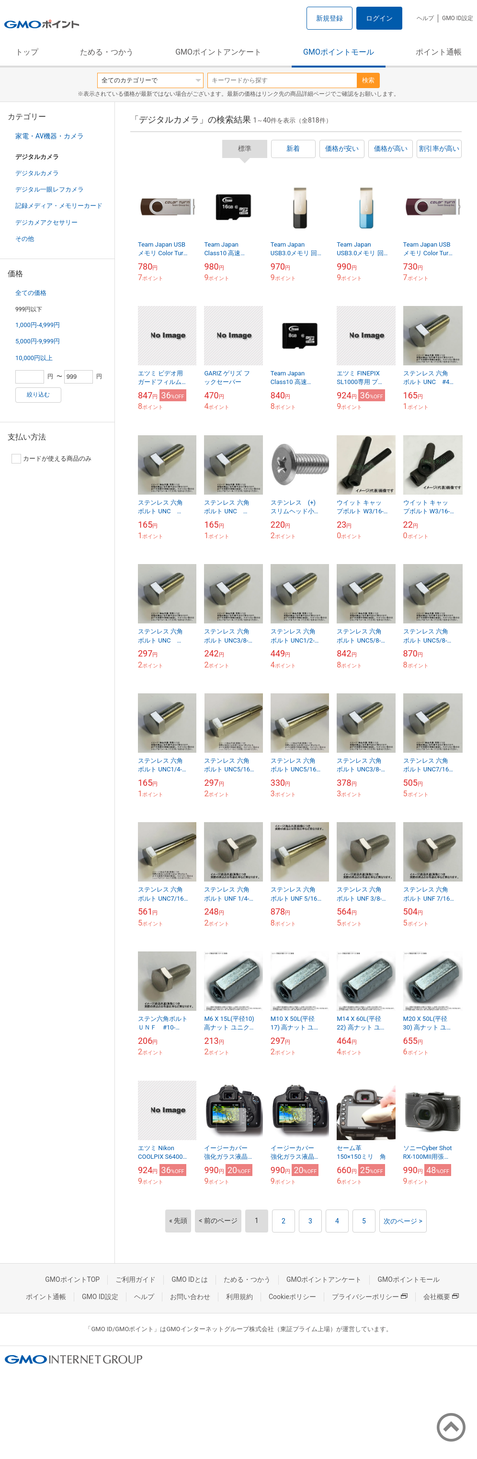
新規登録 (329, 18)
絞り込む (38, 394)
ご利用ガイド (135, 1279)
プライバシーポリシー (370, 1297)
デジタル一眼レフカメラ (49, 189)
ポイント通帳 (439, 52)
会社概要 (441, 1297)
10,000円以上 (34, 358)
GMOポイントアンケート (218, 52)
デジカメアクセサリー (46, 222)
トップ (26, 52)
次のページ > (403, 1221)
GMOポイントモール (338, 52)
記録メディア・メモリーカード (58, 205)
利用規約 (239, 1297)
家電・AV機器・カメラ (49, 136)
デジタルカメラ (37, 173)
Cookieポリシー (292, 1297)
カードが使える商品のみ (51, 459)
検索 (368, 80)
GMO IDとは (189, 1279)
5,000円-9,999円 (37, 341)
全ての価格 (30, 292)
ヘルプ (425, 18)
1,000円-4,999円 (37, 324)
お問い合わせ (190, 1297)
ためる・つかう (107, 52)
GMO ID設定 (457, 18)
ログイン (379, 18)
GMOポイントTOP (72, 1279)
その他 (24, 238)
